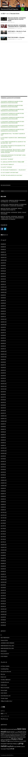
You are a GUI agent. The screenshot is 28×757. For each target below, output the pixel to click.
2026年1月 (3, 252)
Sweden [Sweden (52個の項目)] (19, 746)
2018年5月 (3, 499)
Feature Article (4, 640)
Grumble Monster (5, 682)
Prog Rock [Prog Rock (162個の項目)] (10, 746)
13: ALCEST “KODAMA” (6, 167)
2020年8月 (3, 426)
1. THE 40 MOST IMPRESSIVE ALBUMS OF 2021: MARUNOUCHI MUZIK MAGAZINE (12, 110)
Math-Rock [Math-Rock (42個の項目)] (16, 737)
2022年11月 (3, 354)
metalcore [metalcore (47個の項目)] (8, 739)
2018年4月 (3, 501)
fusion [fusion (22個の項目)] (5, 735)
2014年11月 (3, 611)
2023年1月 (3, 348)
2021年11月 (3, 386)
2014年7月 (3, 622)
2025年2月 (3, 281)
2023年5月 (3, 338)
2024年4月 (3, 308)
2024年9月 (3, 295)
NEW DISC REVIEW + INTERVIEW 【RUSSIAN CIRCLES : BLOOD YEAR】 (17, 19)
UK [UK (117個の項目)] (11, 749)
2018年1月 (3, 509)
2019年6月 (3, 464)
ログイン (3, 710)
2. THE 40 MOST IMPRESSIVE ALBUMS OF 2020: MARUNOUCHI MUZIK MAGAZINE (12, 114)
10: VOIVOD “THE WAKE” (7, 159)
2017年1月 (3, 542)
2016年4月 (3, 566)
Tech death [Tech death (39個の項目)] (3, 748)
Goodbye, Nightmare (5, 679)
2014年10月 (3, 614)
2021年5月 (3, 402)
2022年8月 (3, 362)
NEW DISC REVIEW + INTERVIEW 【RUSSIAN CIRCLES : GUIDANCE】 (17, 26)
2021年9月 (3, 391)
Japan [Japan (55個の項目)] (9, 737)
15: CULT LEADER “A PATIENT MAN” (9, 172)
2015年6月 (3, 593)
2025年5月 (3, 273)
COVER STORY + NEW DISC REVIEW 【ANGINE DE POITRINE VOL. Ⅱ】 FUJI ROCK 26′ (13, 201)
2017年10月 (3, 517)
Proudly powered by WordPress (7, 755)
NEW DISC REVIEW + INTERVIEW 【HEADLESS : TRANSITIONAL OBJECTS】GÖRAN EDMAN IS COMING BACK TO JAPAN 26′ (12, 218)
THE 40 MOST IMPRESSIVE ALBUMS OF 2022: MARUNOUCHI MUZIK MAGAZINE (12, 106)
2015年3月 (3, 601)
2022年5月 (3, 370)
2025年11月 (3, 257)
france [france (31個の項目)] (2, 735)
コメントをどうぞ (10, 22)
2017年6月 (3, 528)
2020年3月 (3, 440)
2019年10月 (3, 453)
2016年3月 (3, 568)
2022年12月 (3, 351)
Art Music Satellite (5, 666)
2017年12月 (3, 512)
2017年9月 (3, 520)
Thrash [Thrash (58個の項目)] (8, 748)
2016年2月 (3, 571)
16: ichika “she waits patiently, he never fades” (11, 175)
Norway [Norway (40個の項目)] (11, 741)
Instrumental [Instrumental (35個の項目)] (3, 737)
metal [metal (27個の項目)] (5, 739)
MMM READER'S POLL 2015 (7, 645)
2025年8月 (3, 265)
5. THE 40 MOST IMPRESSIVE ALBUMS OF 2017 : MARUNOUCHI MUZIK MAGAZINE (12, 126)
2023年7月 (3, 332)
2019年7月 (3, 461)
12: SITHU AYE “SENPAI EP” (7, 164)
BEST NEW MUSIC (5, 637)
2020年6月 (3, 432)
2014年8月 (3, 619)
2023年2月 (3, 346)
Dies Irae (3, 674)
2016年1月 (3, 574)
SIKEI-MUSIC (4, 693)
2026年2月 (3, 249)
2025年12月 (3, 254)
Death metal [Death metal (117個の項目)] (22, 732)
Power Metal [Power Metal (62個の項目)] (12, 743)
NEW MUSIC (4, 651)
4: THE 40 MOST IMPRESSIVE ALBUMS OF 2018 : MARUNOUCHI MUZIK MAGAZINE (12, 122)
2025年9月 (3, 263)
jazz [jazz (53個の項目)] (13, 737)
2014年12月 (3, 609)
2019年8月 (3, 458)
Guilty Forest (4, 685)
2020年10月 (3, 421)
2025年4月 (3, 276)
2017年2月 (3, 539)
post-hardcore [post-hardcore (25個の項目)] (20, 741)
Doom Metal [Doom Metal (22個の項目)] (9, 734)
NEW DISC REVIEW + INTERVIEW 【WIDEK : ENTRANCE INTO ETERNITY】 (11, 209)
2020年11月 (3, 418)
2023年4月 (3, 340)
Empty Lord (3, 677)
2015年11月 (3, 579)
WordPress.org (4, 719)
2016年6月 (3, 560)
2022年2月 (3, 378)
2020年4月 (3, 437)
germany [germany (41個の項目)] (8, 735)
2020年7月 (3, 429)
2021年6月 (3, 399)
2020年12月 (3, 415)
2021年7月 (3, 397)
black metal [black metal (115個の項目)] (10, 732)
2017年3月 (3, 536)
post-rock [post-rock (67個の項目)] (6, 743)
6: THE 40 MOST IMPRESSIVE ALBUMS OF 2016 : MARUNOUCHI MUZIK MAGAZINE (12, 130)
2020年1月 (3, 445)
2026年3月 (3, 246)
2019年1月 (3, 477)
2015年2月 (3, 603)
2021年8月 (3, 394)
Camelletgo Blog (4, 668)
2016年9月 (3, 552)
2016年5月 (3, 563)
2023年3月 (3, 343)
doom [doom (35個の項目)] (6, 734)
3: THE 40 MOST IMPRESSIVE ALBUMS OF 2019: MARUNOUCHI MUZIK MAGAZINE (12, 118)
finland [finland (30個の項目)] (19, 734)
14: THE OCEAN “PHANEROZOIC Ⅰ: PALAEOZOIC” (13, 169)
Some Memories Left (5, 695)
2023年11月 (3, 322)
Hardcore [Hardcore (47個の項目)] (12, 735)
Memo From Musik (5, 687)
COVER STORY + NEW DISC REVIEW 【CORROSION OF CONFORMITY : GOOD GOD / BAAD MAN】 (13, 205)
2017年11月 (3, 515)
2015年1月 (3, 606)
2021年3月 (3, 407)
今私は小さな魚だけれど (6, 701)
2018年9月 (3, 488)
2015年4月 (3, 598)
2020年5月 (3, 434)
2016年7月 (3, 558)
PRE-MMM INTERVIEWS (5, 185)
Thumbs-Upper (4, 698)
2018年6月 (3, 496)
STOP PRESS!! (4, 656)
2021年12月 (3, 383)
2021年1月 (3, 413)
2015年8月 (3, 587)
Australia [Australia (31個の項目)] (9, 729)
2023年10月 (3, 324)
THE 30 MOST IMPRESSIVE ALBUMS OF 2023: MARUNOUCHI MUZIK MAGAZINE (12, 102)
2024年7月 (3, 300)
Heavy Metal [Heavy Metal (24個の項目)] (22, 735)
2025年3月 (3, 279)
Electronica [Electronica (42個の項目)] (14, 734)
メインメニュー (26, 9)
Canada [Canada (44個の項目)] (16, 732)
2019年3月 (3, 472)
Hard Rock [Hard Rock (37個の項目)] (17, 735)
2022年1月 (3, 381)
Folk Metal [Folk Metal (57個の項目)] (23, 734)
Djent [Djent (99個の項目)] (2, 734)
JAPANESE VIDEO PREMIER (7, 643)
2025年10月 (3, 260)
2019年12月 (3, 448)
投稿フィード (4, 713)
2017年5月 (3, 531)
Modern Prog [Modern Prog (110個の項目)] (5, 741)
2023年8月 (3, 330)
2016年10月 (3, 550)
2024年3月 (3, 311)
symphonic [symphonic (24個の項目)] (23, 746)
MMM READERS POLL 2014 (7, 648)
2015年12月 (3, 576)
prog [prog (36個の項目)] (18, 743)
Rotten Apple (4, 690)
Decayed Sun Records (6, 671)
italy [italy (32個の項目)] (7, 737)
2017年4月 (3, 534)
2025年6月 (3, 271)
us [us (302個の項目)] (13, 748)
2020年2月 (3, 442)
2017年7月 (3, 526)
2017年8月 (3, 523)
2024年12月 (3, 287)
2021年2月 (3, 410)
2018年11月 (3, 483)
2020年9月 (3, 424)
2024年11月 (3, 289)
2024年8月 (3, 297)
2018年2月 (3, 507)
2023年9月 (3, 327)
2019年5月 (3, 466)
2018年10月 (3, 485)
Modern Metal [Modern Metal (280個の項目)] (17, 739)
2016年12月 (3, 544)
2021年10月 (3, 389)
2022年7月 (3, 364)
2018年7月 (3, 493)
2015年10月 (3, 582)
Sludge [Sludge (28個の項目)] (15, 746)
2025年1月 (3, 284)
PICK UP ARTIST (5, 653)
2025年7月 (3, 268)
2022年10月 (3, 356)
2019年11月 (3, 450)
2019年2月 (3, 475)
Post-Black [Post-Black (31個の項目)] (15, 741)
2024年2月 (3, 314)
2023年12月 (3, 319)
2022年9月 (3, 359)
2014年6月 (3, 625)
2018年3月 (3, 504)
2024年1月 (3, 316)
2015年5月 (3, 595)
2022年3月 (3, 375)
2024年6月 (3, 303)
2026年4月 (3, 244)
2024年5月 (3, 305)
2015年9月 (3, 585)
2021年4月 (3, 405)
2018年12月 (3, 480)
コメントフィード (5, 716)
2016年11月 (3, 547)
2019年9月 (3, 456)
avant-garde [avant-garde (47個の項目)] (14, 729)
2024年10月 (3, 292)
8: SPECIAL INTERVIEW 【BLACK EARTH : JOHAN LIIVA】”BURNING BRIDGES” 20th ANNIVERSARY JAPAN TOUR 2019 (13, 151)
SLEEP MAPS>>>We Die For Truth (17, 31)
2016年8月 (3, 555)
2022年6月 (3, 367)
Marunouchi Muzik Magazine (9, 9)
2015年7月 (3, 590)
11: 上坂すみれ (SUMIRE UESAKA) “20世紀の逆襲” (12, 161)
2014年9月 (3, 617)
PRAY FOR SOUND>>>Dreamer (16, 37)
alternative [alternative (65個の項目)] (4, 729)
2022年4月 (3, 373)
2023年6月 (3, 335)
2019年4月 (3, 469)
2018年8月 (3, 491)
